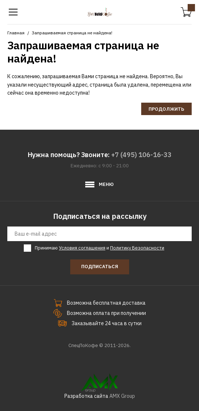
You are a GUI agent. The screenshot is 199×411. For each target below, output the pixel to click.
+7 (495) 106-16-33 (141, 155)
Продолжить (166, 109)
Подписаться (99, 266)
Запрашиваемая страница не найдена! (72, 32)
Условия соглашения (82, 248)
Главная (16, 32)
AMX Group (122, 396)
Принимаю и (99, 248)
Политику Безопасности (137, 248)
